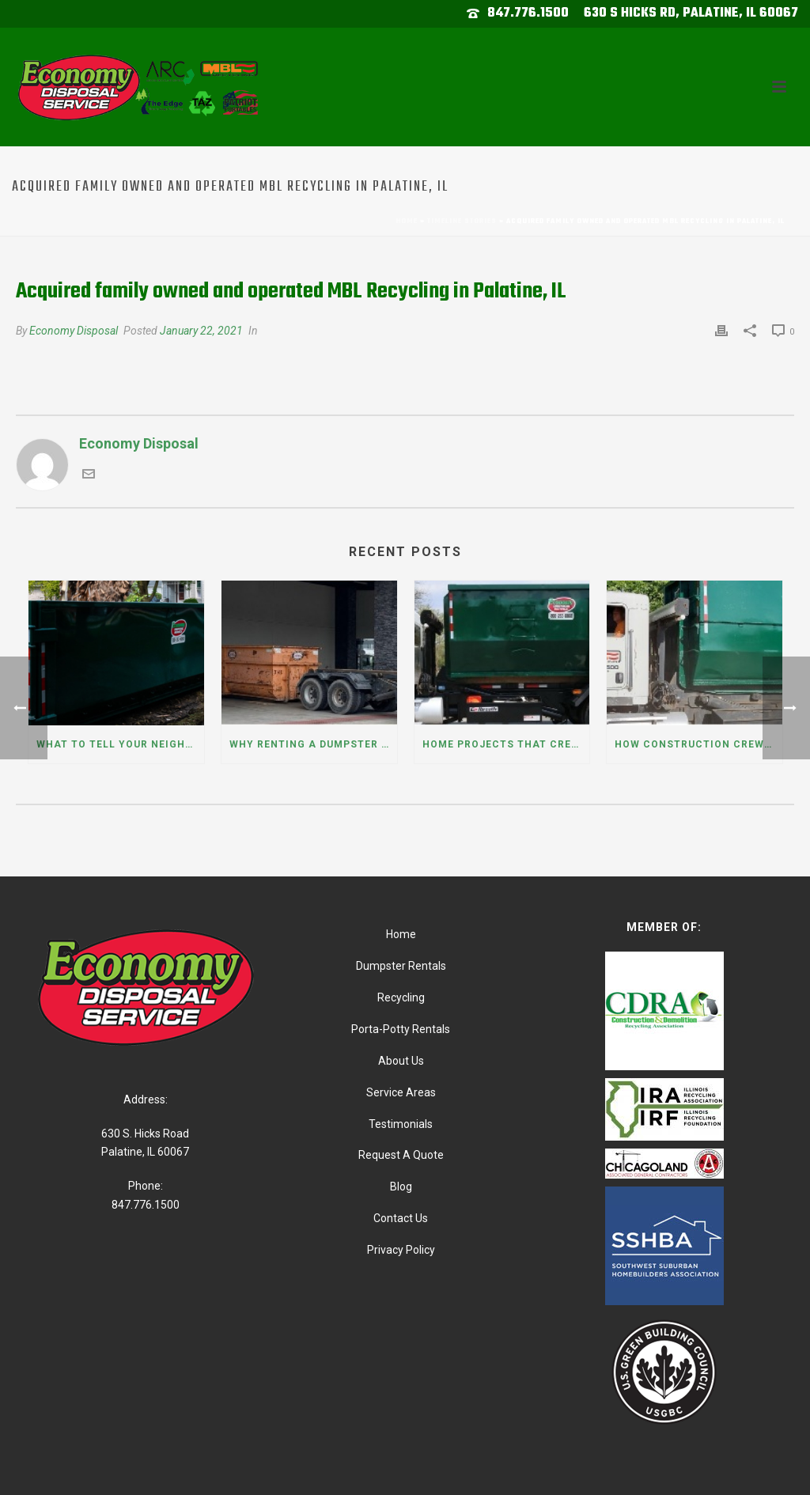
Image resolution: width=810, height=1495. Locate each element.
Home (407, 221)
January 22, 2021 (201, 330)
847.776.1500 (528, 13)
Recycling (401, 997)
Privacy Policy (401, 1249)
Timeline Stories (462, 221)
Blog (401, 1186)
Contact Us (400, 1218)
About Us (401, 1060)
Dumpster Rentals (401, 965)
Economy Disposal (73, 330)
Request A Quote (401, 1155)
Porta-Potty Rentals (400, 1029)
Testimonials (401, 1124)
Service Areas (401, 1092)
